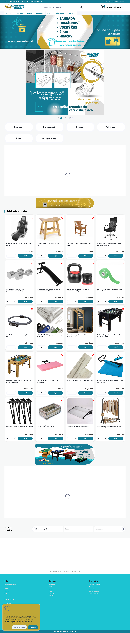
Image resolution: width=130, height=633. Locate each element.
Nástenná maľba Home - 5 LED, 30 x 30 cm (79, 181)
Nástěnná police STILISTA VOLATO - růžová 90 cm (48, 381)
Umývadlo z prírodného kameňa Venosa (110, 180)
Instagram (52, 593)
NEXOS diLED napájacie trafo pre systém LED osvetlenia (80, 502)
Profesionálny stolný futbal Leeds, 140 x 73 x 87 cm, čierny (109, 335)
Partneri (51, 595)
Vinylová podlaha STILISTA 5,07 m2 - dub (80, 380)
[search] (81, 7)
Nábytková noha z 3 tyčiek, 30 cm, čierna (19, 426)
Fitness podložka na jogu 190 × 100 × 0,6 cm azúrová (110, 381)
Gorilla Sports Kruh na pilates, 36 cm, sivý (18, 335)
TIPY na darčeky (71, 13)
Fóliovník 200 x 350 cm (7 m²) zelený (17, 180)
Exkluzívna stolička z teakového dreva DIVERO (79, 244)
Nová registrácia (119, 1)
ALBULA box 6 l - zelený (43, 501)
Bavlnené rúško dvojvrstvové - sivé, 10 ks (19, 501)
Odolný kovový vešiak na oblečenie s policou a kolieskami (109, 427)
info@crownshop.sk (36, 1)
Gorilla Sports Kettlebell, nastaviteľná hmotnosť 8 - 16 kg (79, 290)
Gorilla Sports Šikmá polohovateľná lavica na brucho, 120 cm (48, 290)
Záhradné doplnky (94, 585)
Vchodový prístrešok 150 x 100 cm (78, 426)
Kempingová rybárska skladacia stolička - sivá (49, 181)
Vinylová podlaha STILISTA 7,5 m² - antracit (108, 502)
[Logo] (14, 7)
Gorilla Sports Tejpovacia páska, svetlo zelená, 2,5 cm (110, 290)
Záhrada (8, 13)
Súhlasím (33, 627)
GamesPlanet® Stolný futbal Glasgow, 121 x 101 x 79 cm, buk (18, 381)
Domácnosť (19, 13)
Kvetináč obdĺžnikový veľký (45, 426)
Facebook (52, 591)
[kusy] (11, 191)
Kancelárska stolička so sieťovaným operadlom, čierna (109, 244)
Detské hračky (93, 593)
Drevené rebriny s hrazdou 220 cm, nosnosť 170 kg (78, 335)
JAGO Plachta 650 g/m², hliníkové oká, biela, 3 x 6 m (49, 335)
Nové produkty (59, 13)
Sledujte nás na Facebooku (12, 1)
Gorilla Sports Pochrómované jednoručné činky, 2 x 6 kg (16, 290)
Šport (48, 13)
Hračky (29, 13)
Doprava (7, 591)
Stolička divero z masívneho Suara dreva (48, 244)
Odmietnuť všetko (19, 627)
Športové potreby (94, 591)
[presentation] (6, 174)
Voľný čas (39, 13)
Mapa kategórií (9, 599)
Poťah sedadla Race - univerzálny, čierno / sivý (19, 244)
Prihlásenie (109, 1)
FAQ (5, 593)
